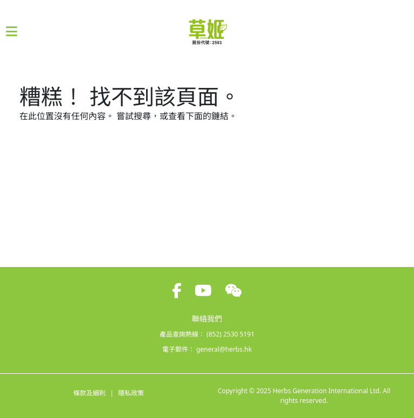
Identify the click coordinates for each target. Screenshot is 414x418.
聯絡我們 (207, 318)
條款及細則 (89, 393)
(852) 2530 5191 (230, 334)
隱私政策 (131, 393)
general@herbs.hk (224, 349)
